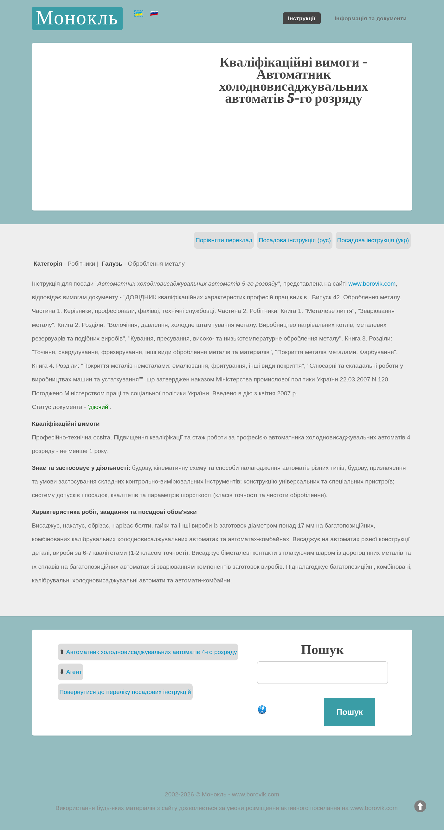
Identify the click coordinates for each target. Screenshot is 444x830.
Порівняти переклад (224, 240)
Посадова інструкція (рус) (295, 240)
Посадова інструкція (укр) (373, 240)
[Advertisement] (222, 157)
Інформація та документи (371, 18)
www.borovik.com (372, 283)
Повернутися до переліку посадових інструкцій (125, 692)
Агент (74, 672)
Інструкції (301, 18)
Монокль (77, 18)
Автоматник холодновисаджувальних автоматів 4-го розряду (151, 652)
